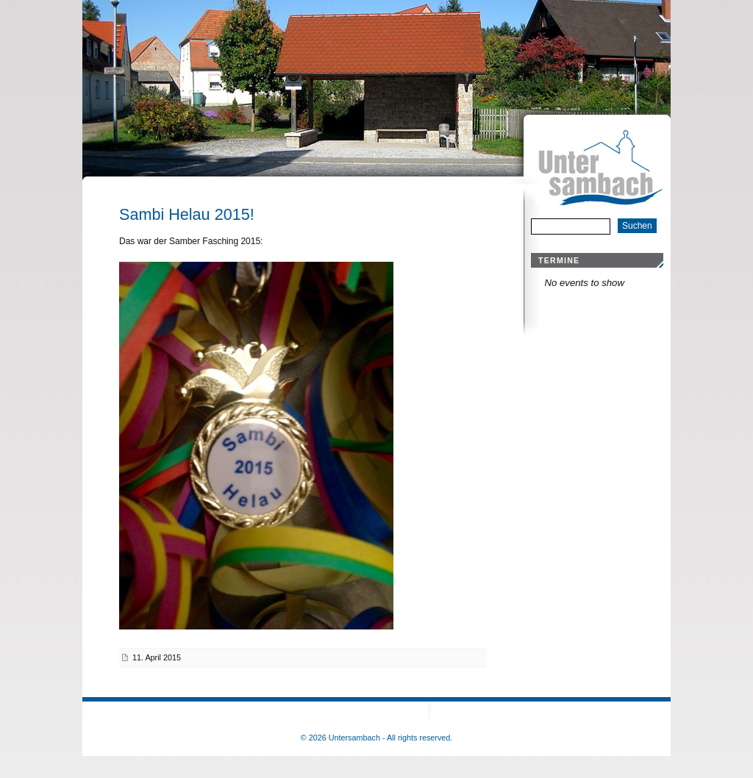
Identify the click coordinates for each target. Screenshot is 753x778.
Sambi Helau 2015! (186, 214)
